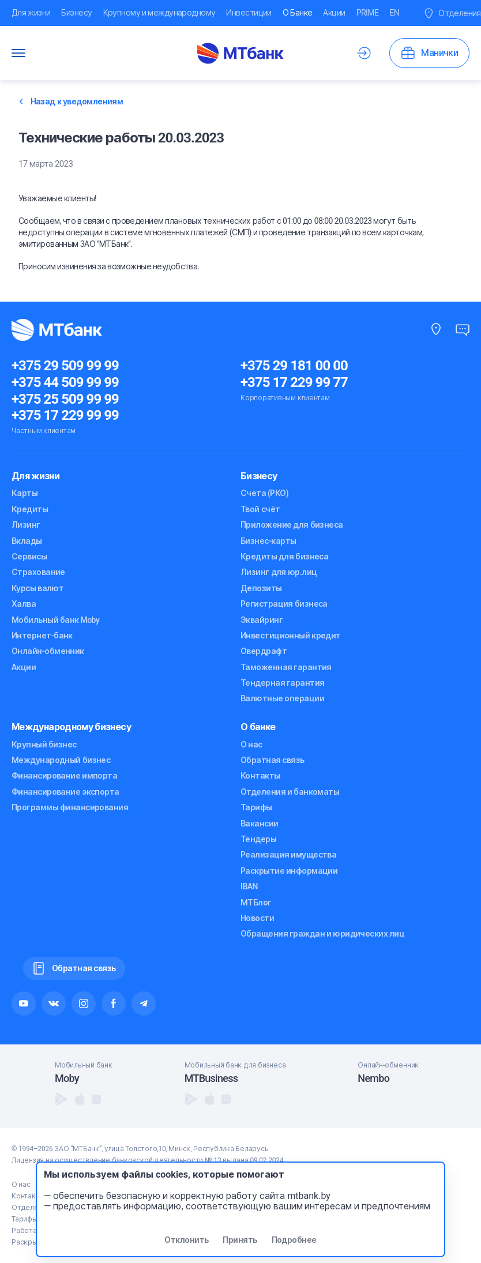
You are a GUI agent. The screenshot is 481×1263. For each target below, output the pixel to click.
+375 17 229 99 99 (65, 415)
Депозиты (261, 588)
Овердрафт (263, 651)
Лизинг (26, 524)
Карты (24, 493)
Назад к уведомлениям (71, 101)
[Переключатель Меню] (18, 53)
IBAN (249, 886)
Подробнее (294, 1240)
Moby (67, 1078)
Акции (334, 12)
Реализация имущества (288, 854)
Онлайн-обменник (48, 651)
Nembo (373, 1078)
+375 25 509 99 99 (65, 399)
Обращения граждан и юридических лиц (322, 933)
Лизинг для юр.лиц (278, 572)
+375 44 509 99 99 (65, 382)
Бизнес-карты (268, 541)
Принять (240, 1240)
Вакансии (259, 823)
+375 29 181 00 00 (294, 366)
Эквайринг (261, 620)
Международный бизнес (61, 760)
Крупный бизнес (44, 744)
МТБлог (256, 902)
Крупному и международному (159, 12)
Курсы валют (37, 588)
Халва (24, 603)
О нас (251, 744)
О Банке (298, 12)
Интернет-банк (42, 635)
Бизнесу (76, 12)
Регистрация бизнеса (284, 603)
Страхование (38, 572)
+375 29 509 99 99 (65, 366)
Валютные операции (282, 698)
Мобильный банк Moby (55, 620)
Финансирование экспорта (65, 791)
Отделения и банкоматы (289, 791)
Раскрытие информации (288, 870)
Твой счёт (260, 509)
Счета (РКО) (264, 493)
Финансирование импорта (64, 775)
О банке (258, 726)
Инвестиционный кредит (290, 635)
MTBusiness (211, 1078)
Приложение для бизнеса (291, 524)
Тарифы (256, 807)
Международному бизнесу (71, 726)
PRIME (367, 12)
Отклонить (186, 1240)
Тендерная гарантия (282, 682)
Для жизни (31, 12)
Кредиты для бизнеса (284, 556)
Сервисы (29, 556)
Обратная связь (272, 760)
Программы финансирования (70, 807)
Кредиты (30, 509)
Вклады (27, 541)
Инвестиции (248, 12)
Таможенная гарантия (286, 667)
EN (394, 12)
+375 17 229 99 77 (294, 382)
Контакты (260, 775)
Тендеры (258, 839)
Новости (257, 918)
